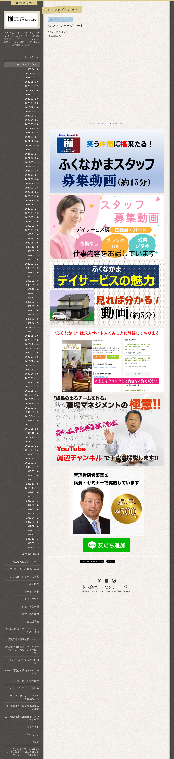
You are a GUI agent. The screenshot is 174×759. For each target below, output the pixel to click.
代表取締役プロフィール (25, 561)
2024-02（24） (32, 179)
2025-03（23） (32, 124)
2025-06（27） (32, 111)
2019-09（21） (32, 399)
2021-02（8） (33, 331)
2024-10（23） (32, 145)
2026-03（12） (32, 73)
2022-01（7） (33, 285)
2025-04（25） (32, 120)
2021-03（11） (32, 327)
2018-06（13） (32, 458)
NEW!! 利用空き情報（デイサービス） (22, 672)
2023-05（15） (32, 217)
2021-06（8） (33, 314)
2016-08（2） (33, 547)
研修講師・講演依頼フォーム (23, 639)
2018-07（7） (33, 454)
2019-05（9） (33, 412)
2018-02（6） (33, 475)
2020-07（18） (32, 361)
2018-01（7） (33, 480)
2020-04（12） (32, 374)
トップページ (31, 56)
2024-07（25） (32, 158)
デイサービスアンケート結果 (23, 688)
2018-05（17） (32, 463)
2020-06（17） (32, 365)
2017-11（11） (32, 488)
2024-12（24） (32, 137)
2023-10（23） (32, 196)
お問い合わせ (31, 734)
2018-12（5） (33, 433)
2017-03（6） (33, 522)
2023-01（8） (33, 234)
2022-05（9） (33, 268)
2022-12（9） (33, 238)
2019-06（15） (32, 408)
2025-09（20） (32, 99)
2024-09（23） (32, 149)
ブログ (35, 742)
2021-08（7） (33, 306)
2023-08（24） (32, 204)
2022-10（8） (33, 247)
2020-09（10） (32, 353)
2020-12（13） (32, 340)
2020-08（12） (32, 357)
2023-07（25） (32, 209)
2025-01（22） (32, 132)
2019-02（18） (32, 425)
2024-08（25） (32, 154)
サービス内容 (31, 591)
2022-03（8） (33, 276)
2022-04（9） (33, 272)
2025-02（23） (32, 128)
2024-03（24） (32, 175)
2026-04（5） (33, 69)
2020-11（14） (32, 344)
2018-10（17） (32, 441)
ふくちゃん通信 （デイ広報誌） (24, 661)
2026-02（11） (32, 77)
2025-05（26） (32, 116)
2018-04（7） (33, 467)
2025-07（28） (32, 107)
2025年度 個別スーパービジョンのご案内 (22, 630)
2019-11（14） (32, 391)
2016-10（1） (33, 539)
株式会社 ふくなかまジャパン (99, 123)
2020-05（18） (32, 370)
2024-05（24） (32, 166)
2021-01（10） (32, 336)
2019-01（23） (32, 429)
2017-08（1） (33, 501)
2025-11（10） (32, 90)
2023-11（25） (32, 192)
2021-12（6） (33, 289)
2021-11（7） (33, 293)
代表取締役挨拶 (30, 554)
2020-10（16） (32, 348)
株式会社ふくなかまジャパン (107, 587)
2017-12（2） (33, 484)
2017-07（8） (33, 505)
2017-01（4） (33, 530)
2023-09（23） (32, 200)
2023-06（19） (32, 213)
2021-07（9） (33, 310)
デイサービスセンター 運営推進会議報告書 (22, 697)
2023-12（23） (32, 188)
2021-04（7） (33, 323)
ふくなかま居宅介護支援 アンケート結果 (22, 718)
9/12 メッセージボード (66, 26)
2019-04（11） (32, 416)
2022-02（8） (33, 281)
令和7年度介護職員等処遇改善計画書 (22, 707)
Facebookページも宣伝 (116, 123)
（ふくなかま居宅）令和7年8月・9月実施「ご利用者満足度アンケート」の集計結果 (22, 752)
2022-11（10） (32, 243)
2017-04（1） (33, 518)
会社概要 (34, 584)
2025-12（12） (32, 86)
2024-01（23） (32, 183)
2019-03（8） (33, 420)
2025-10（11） (32, 94)
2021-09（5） (33, 302)
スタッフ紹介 (31, 599)
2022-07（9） (33, 259)
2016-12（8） (33, 534)
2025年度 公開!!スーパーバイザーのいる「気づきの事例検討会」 (22, 650)
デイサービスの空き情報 (25, 681)
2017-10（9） (33, 492)
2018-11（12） (32, 437)
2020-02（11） (32, 378)
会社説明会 (33, 621)
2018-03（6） (33, 471)
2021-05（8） (33, 319)
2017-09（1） (33, 497)
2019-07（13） (32, 403)
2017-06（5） (33, 509)
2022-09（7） (33, 251)
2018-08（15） (32, 450)
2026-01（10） (32, 82)
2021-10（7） (33, 298)
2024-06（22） (32, 162)
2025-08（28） (32, 103)
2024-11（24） (32, 141)
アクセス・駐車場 (29, 606)
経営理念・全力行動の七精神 (23, 569)
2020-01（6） (33, 382)
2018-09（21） (32, 446)
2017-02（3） (33, 526)
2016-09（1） (33, 543)
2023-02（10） (32, 230)
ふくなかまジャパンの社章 (24, 576)
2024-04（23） (32, 171)
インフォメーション (28, 64)
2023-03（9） (33, 226)
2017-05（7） (33, 513)
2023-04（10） (32, 221)
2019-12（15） (32, 386)
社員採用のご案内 (29, 614)
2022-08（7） (33, 255)
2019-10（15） (32, 395)
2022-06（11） (32, 264)
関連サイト (33, 727)
